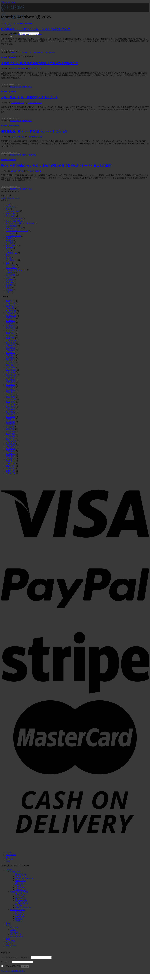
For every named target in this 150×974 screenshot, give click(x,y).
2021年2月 (10, 436)
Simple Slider (21, 876)
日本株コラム (11, 253)
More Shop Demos (19, 892)
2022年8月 (10, 407)
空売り (8, 277)
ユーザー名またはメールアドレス (15, 957)
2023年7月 (10, 382)
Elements (10, 941)
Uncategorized (13, 211)
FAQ (8, 861)
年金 (7, 250)
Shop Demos (16, 872)
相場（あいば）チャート (16, 270)
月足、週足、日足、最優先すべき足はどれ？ (29, 97)
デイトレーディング (14, 228)
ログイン (25, 966)
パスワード (6, 962)
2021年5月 (10, 429)
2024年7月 (10, 353)
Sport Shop (20, 898)
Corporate (19, 914)
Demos (9, 869)
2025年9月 (10, 318)
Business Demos (17, 910)
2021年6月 (10, 426)
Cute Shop (20, 896)
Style (8, 209)
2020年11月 (11, 444)
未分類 (8, 258)
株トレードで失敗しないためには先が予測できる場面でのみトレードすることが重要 (56, 165)
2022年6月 (10, 409)
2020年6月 (10, 456)
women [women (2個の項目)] (17, 198)
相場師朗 (9, 272)
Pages (8, 925)
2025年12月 (11, 311)
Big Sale (18, 905)
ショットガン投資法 (14, 221)
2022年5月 (10, 412)
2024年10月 (11, 345)
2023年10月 (11, 375)
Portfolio (14, 927)
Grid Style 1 (20, 885)
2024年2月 (10, 365)
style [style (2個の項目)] (13, 198)
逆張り (8, 287)
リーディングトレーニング (8, 23)
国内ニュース (11, 245)
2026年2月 (10, 306)
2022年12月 (11, 399)
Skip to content (8, 2)
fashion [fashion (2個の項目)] (9, 198)
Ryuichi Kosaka (35, 34)
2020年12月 (11, 441)
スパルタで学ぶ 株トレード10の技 (20, 223)
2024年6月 (10, 355)
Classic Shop (20, 874)
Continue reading (10, 50)
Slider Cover (20, 883)
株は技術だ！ (21, 23)
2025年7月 (10, 323)
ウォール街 (10, 216)
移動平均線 (28, 23)
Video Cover (20, 881)
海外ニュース (11, 268)
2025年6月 (10, 325)
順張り (8, 292)
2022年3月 (10, 414)
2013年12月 (11, 471)
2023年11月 (11, 372)
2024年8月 (10, 350)
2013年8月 (10, 473)
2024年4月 (10, 360)
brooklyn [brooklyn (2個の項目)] (3, 198)
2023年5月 (10, 387)
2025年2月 (10, 335)
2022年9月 (10, 404)
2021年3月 (10, 434)
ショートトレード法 (14, 218)
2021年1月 (10, 439)
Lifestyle (19, 921)
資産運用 (9, 285)
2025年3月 (10, 333)
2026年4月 (10, 301)
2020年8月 (11, 451)
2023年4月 (10, 389)
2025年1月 (10, 338)
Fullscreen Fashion (24, 878)
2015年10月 (11, 466)
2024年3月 (10, 362)
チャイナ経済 (11, 226)
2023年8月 (10, 380)
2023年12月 (11, 370)
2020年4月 (10, 461)
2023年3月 (10, 392)
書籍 (7, 255)
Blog (8, 857)
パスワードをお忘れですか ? (13, 971)
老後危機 (9, 282)
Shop (8, 923)
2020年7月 (10, 454)
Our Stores (11, 855)
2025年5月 (10, 328)
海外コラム (10, 265)
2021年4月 (10, 431)
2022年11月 (11, 402)
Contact (9, 859)
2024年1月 (10, 367)
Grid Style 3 (20, 890)
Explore (18, 918)
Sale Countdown (23, 907)
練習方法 (9, 280)
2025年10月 (11, 316)
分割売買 (9, 240)
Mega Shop (20, 894)
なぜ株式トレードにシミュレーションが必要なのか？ (35, 29)
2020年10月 (11, 446)
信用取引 (9, 238)
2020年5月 (10, 458)
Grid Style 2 (20, 887)
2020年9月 (10, 449)
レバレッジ (10, 233)
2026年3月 (10, 303)
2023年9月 (10, 377)
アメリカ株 (10, 213)
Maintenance (16, 936)
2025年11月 (10, 313)
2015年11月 (10, 463)
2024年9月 (10, 348)
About (9, 852)
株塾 (10, 126)
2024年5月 (10, 357)
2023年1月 (10, 397)
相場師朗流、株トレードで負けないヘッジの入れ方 (34, 131)
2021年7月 (10, 424)
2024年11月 (11, 343)
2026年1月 (10, 308)
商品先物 (9, 243)
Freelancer (20, 916)
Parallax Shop (21, 903)
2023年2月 (10, 394)
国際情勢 (9, 248)
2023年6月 (10, 385)
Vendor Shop (21, 901)
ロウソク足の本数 (13, 236)
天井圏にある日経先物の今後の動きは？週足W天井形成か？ (39, 63)
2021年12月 (11, 419)
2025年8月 (10, 321)
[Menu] (8, 25)
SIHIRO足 (10, 206)
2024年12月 (11, 340)
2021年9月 (10, 422)
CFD (8, 204)
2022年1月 (10, 417)
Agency (18, 912)
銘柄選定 (9, 290)
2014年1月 (10, 468)
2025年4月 (10, 330)
